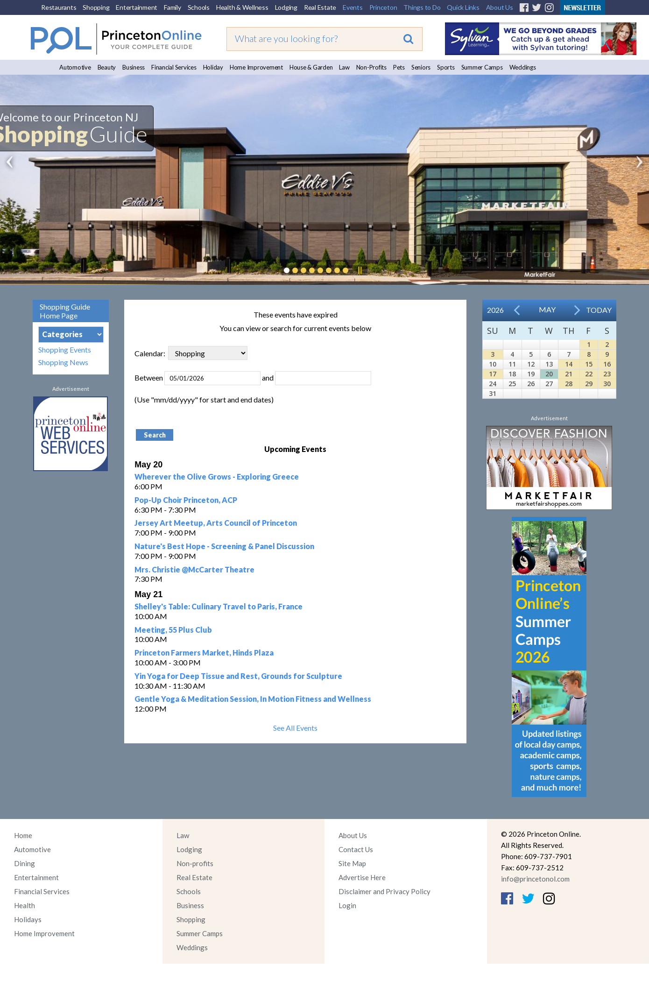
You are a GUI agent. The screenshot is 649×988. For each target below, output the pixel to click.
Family (172, 7)
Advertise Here (362, 877)
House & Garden (311, 67)
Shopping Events (64, 349)
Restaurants (58, 7)
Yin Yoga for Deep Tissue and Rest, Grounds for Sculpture (238, 675)
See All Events (295, 727)
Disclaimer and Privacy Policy (384, 891)
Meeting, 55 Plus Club (173, 629)
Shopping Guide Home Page (65, 311)
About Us (499, 7)
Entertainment (136, 7)
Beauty (107, 67)
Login (347, 905)
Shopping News (63, 362)
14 (568, 364)
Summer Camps (482, 67)
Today (599, 309)
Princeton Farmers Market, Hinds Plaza (204, 652)
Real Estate (320, 7)
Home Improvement (256, 67)
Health (24, 905)
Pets (399, 67)
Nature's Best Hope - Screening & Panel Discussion (224, 546)
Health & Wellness (242, 7)
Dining (24, 863)
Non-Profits (371, 67)
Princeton (383, 7)
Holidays (28, 919)
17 (492, 373)
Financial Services (174, 67)
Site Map (352, 863)
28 (568, 383)
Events (353, 7)
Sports (446, 67)
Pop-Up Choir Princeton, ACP (185, 499)
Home (23, 835)
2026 (495, 309)
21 (568, 373)
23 (607, 373)
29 (589, 383)
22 (589, 373)
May (547, 309)
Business (133, 67)
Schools (199, 7)
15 (589, 364)
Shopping (96, 7)
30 (607, 383)
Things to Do (421, 7)
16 (607, 364)
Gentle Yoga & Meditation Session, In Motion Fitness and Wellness (252, 698)
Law (344, 67)
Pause (359, 270)
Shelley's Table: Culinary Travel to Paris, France (218, 606)
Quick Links (463, 7)
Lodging (286, 7)
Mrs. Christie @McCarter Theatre (194, 569)
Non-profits (194, 863)
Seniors (420, 67)
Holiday (213, 67)
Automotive (75, 67)
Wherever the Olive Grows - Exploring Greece (216, 476)
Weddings (522, 67)
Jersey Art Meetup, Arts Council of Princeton (215, 522)
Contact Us (356, 849)
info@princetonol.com (535, 879)
